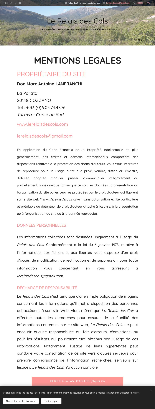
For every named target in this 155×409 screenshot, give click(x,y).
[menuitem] (18, 40)
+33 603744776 (143, 3)
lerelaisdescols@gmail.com (118, 3)
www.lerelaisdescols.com (42, 124)
